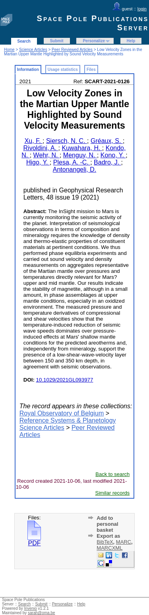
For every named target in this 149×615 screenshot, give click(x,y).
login (142, 8)
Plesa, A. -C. (71, 162)
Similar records (112, 493)
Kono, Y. (113, 155)
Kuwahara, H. (82, 148)
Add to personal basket (107, 524)
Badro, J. (107, 162)
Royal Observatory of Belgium (61, 413)
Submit (57, 41)
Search (24, 41)
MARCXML (109, 548)
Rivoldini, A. (40, 148)
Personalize (94, 41)
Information (28, 69)
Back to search (112, 474)
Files (91, 69)
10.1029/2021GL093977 (64, 380)
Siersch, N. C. (66, 140)
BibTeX (105, 542)
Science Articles (33, 49)
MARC (123, 542)
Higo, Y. (38, 162)
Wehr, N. (46, 155)
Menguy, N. (80, 155)
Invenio (30, 608)
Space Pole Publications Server (93, 23)
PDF (34, 540)
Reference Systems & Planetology (67, 420)
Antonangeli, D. (74, 169)
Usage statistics (63, 69)
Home (9, 49)
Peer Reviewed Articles (72, 49)
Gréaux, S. (107, 140)
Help (131, 41)
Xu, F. (34, 140)
